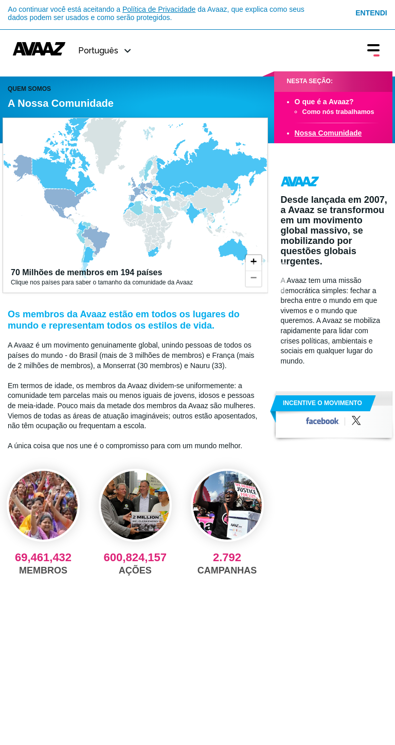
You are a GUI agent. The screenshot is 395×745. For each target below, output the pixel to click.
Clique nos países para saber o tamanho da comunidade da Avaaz (144, 277)
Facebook (322, 420)
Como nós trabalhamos (338, 112)
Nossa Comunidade (328, 133)
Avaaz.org (300, 181)
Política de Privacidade (158, 9)
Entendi (371, 13)
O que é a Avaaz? (324, 102)
